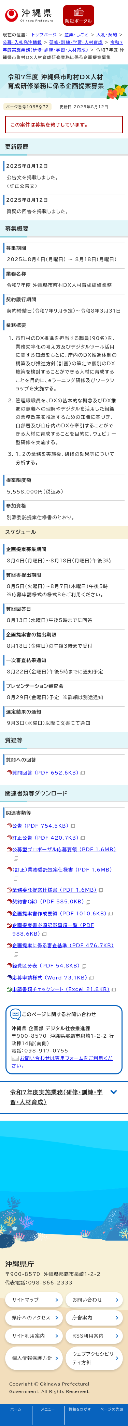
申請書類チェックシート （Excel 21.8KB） (64, 989)
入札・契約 (107, 35)
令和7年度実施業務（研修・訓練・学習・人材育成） (56, 1097)
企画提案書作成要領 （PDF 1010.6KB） (62, 913)
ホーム (16, 1409)
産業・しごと (77, 35)
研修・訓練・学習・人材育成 (76, 42)
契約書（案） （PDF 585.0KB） (51, 901)
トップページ (44, 35)
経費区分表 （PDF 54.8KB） (49, 965)
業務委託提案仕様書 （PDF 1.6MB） (57, 890)
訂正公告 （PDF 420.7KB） (48, 838)
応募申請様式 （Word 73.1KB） (53, 977)
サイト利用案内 (28, 1335)
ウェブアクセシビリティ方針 (93, 1358)
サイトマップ (25, 1299)
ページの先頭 (112, 1409)
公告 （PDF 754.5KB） (43, 826)
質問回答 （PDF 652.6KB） (48, 772)
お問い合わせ (87, 1299)
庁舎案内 (82, 1317)
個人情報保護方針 (32, 1358)
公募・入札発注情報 (22, 42)
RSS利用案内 (88, 1335)
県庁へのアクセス (31, 1317)
